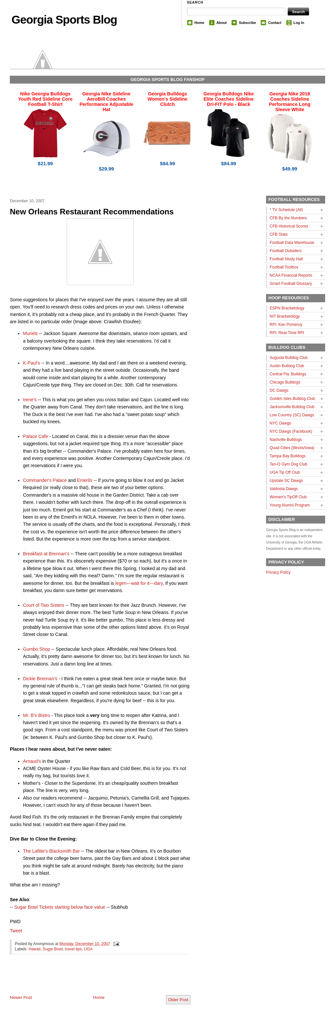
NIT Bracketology (285, 316)
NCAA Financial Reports (291, 275)
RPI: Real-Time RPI (287, 332)
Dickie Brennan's (40, 678)
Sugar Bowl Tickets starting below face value (59, 907)
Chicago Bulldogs (285, 382)
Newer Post (21, 997)
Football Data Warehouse (292, 242)
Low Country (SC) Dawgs (292, 415)
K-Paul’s (31, 363)
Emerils (85, 480)
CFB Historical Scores (289, 226)
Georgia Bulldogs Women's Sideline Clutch (167, 99)
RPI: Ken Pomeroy (286, 324)
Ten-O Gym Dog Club (288, 464)
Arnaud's (32, 761)
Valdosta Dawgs (284, 488)
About (221, 23)
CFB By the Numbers (288, 218)
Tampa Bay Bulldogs (287, 456)
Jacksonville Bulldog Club (292, 407)
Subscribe (247, 23)
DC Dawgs (279, 390)
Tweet (16, 930)
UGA (88, 949)
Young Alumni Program (290, 505)
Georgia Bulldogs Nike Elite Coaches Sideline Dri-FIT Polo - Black (228, 99)
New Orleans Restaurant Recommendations (92, 211)
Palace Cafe (35, 436)
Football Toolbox (284, 267)
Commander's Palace (45, 480)
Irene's (30, 399)
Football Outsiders (286, 250)
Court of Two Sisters (43, 605)
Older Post (178, 999)
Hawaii (34, 949)
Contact (274, 23)
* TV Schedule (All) (286, 210)
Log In (299, 23)
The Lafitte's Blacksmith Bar (51, 851)
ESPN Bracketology (287, 308)
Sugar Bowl (53, 949)
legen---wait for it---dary (139, 583)
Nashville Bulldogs (286, 439)
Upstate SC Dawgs (286, 480)
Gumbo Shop (36, 649)
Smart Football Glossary (291, 283)
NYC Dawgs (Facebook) (291, 431)
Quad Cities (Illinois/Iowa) (292, 448)
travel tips (73, 949)
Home (199, 23)
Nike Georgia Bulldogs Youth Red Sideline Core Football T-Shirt (45, 99)
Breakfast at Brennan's (46, 553)
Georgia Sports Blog (64, 19)
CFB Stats (279, 234)
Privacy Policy (278, 572)
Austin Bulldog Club (287, 366)
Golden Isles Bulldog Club (292, 398)
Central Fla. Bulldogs (288, 374)
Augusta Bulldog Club (288, 357)
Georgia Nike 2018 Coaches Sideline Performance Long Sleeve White (289, 101)
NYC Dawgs (280, 423)
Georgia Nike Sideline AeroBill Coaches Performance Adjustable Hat (106, 101)
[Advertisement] (87, 980)
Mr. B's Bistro (36, 715)
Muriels (30, 333)
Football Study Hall (286, 259)
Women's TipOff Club (288, 497)
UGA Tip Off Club (285, 472)
